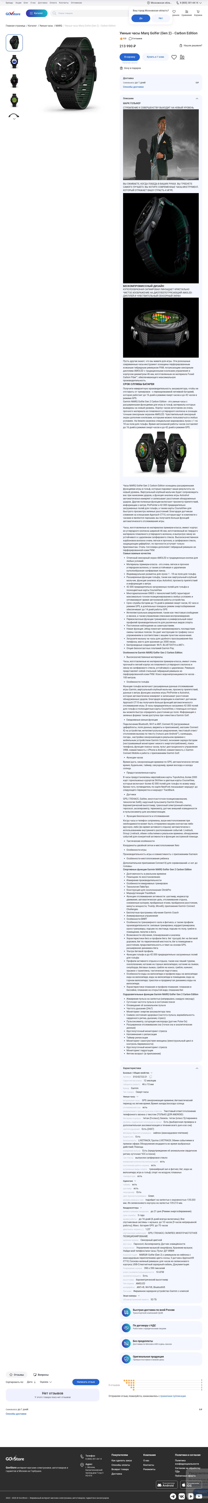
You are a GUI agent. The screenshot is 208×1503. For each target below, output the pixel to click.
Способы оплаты (121, 1465)
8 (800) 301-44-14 (94, 1459)
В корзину (129, 57)
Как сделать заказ (122, 1460)
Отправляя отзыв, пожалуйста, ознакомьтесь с (147, 1396)
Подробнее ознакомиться (155, 1485)
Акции (18, 3)
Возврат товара (120, 1469)
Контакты (64, 3)
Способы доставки (133, 87)
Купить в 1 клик (155, 57)
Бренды (9, 3)
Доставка (42, 3)
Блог (26, 3)
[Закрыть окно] (192, 1472)
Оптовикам (76, 3)
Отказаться (177, 1492)
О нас (33, 3)
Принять (154, 1492)
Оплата (53, 3)
